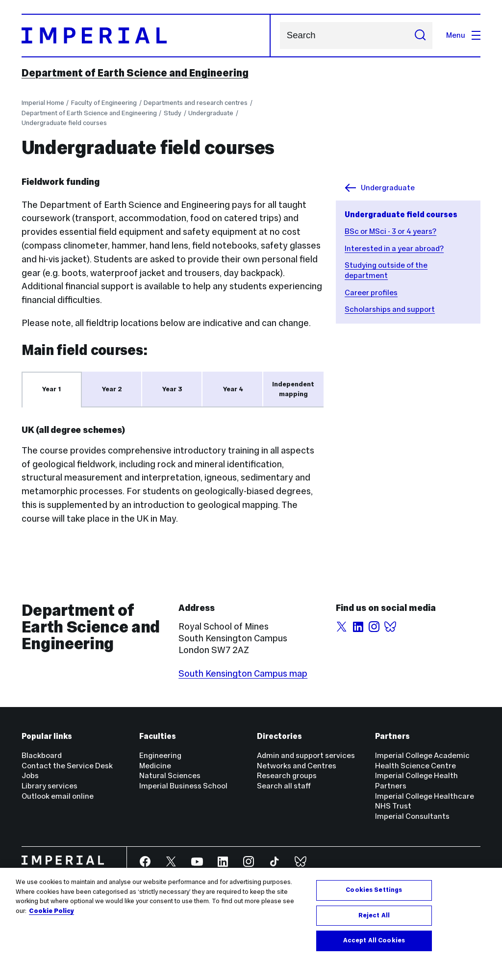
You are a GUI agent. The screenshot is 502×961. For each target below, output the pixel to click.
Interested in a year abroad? (394, 248)
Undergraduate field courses (64, 123)
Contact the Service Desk (67, 765)
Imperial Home (43, 103)
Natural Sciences (170, 775)
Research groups (287, 775)
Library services (49, 785)
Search (279, 35)
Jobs (30, 775)
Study (172, 113)
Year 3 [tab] (172, 389)
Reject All (374, 915)
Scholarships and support (390, 309)
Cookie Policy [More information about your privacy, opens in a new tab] (51, 911)
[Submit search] (420, 35)
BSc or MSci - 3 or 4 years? (390, 231)
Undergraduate (210, 113)
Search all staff (284, 785)
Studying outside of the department (386, 270)
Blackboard (42, 755)
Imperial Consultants (412, 816)
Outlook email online (58, 796)
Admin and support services (306, 755)
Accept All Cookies (374, 940)
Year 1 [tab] (51, 389)
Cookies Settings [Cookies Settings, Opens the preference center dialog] (374, 890)
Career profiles (371, 292)
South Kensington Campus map (242, 673)
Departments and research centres (196, 103)
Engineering (160, 755)
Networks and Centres (296, 765)
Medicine (155, 765)
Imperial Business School (183, 785)
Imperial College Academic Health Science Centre (422, 760)
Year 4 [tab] (233, 389)
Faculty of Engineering (104, 103)
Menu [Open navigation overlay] (463, 35)
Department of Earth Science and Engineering (135, 73)
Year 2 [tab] (112, 389)
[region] (251, 914)
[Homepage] (146, 35)
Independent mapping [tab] (293, 389)
